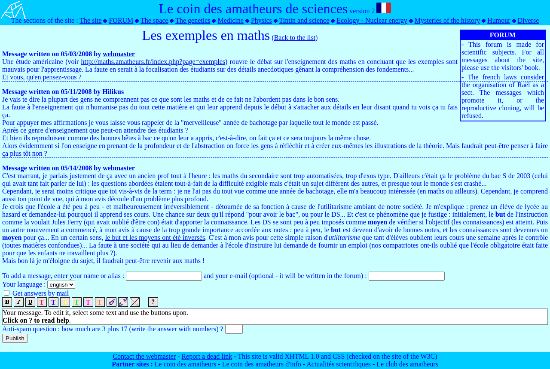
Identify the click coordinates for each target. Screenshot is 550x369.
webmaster (119, 53)
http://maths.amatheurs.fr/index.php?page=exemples (153, 61)
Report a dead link (206, 356)
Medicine (230, 20)
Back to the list (294, 37)
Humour (498, 20)
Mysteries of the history (447, 20)
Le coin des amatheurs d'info (261, 364)
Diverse (528, 20)
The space (154, 20)
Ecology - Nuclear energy (371, 20)
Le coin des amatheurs (186, 364)
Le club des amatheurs (407, 364)
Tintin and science (304, 20)
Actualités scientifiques (338, 364)
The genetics (192, 20)
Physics (261, 20)
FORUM (121, 20)
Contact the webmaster (144, 356)
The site (90, 20)
